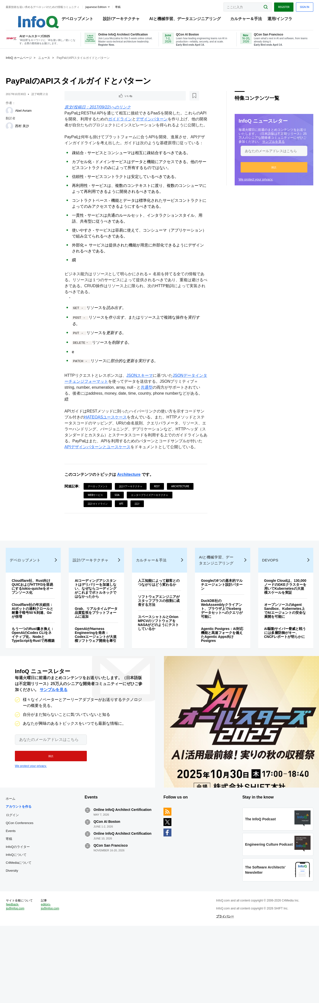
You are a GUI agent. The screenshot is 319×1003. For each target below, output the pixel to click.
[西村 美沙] (18, 132)
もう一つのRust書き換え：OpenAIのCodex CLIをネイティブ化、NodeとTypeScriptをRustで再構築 (38, 687)
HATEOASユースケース (112, 442)
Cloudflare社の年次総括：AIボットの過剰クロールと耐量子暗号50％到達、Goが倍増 (40, 661)
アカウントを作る (28, 870)
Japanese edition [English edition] (105, 6)
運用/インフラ (281, 20)
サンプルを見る (264, 147)
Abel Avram (32, 116)
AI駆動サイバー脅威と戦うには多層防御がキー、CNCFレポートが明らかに (277, 689)
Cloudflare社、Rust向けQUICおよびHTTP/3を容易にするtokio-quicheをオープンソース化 (40, 637)
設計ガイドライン (150, 534)
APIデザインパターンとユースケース (144, 472)
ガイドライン (129, 126)
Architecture (132, 505)
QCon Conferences (28, 887)
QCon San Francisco (115, 917)
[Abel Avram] (18, 116)
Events (20, 895)
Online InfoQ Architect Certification (116, 875)
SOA (149, 525)
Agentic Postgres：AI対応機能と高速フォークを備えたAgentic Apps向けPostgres (218, 685)
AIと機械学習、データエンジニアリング (186, 20)
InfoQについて (25, 918)
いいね (81, 102)
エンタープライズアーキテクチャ (109, 534)
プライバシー (222, 989)
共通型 (159, 406)
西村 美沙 (31, 132)
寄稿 (18, 902)
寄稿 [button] (126, 5)
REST (160, 517)
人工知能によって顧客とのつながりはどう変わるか (159, 635)
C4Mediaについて (28, 926)
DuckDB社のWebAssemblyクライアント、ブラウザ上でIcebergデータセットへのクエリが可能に (218, 659)
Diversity (21, 934)
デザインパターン (161, 126)
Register (274, 5)
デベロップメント (79, 20)
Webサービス (128, 525)
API (173, 534)
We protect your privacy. (246, 185)
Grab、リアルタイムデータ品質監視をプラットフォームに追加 (100, 663)
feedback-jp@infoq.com (24, 983)
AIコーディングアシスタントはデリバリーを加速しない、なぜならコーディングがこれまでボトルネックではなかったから (99, 639)
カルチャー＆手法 (247, 20)
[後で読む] (98, 102)
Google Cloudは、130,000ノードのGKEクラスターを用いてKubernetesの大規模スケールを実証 (277, 639)
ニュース (53, 64)
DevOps (264, 611)
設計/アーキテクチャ (122, 20)
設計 (93, 543)
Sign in (295, 5)
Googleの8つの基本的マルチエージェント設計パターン (218, 635)
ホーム (20, 862)
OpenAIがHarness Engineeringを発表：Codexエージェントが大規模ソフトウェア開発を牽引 (99, 687)
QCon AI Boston (111, 889)
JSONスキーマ (142, 394)
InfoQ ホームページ (28, 64)
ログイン (21, 878)
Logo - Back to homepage (35, 18)
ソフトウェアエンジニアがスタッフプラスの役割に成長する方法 (159, 655)
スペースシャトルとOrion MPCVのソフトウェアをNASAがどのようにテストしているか (158, 677)
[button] (264, 173)
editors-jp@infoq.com (57, 979)
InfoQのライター (27, 910)
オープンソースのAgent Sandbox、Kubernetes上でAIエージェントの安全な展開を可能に (277, 665)
